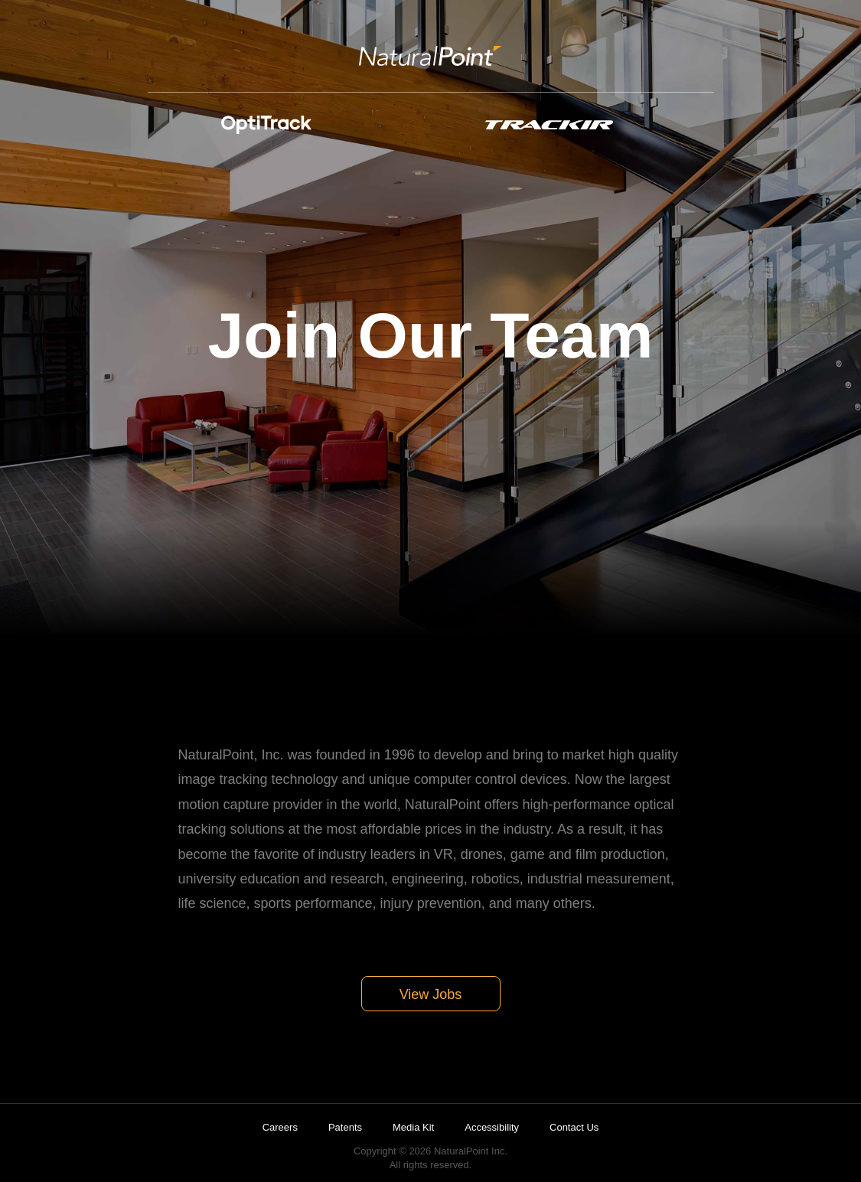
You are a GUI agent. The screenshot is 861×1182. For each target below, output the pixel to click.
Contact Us (574, 1127)
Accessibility (492, 1127)
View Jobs (431, 994)
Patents (345, 1127)
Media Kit (413, 1127)
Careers (280, 1127)
